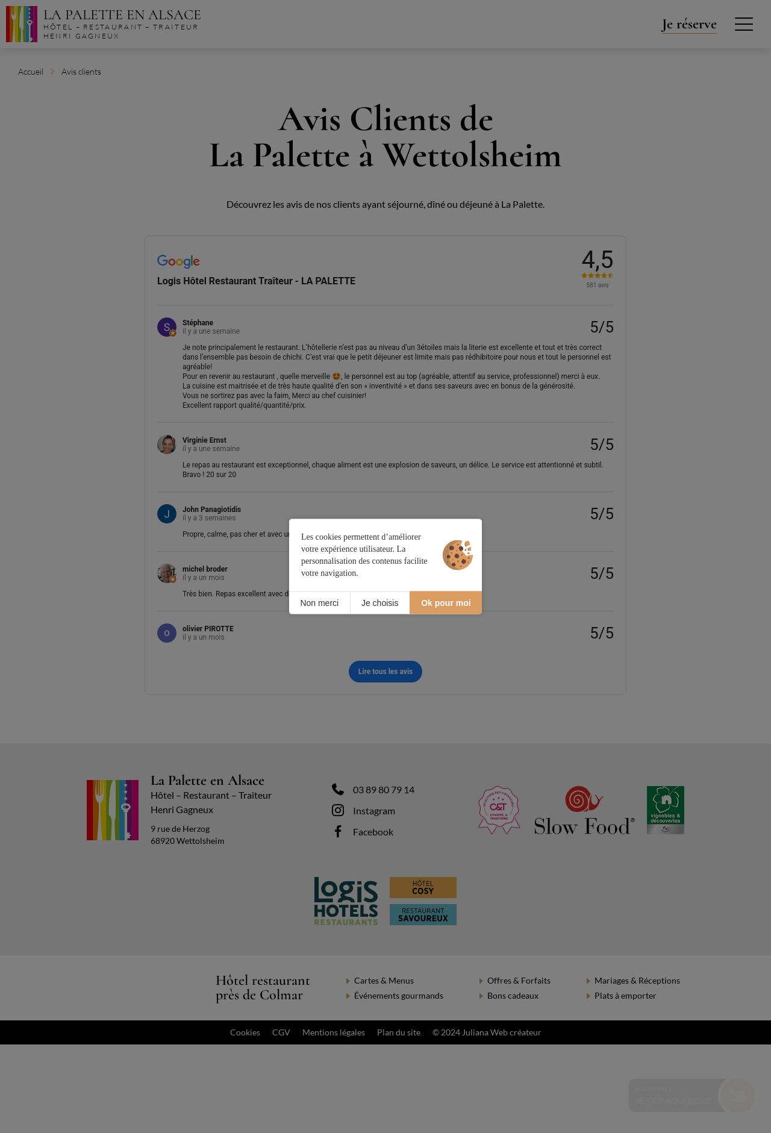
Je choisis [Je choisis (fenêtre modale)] (379, 602)
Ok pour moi (445, 602)
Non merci (319, 602)
